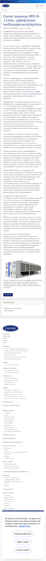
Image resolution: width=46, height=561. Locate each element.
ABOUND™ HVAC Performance (13, 392)
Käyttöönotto (8, 448)
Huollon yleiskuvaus (9, 434)
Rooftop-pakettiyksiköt (11, 378)
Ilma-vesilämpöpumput (11, 370)
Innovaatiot (6, 475)
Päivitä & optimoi (7, 461)
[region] (23, 535)
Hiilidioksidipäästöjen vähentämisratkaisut (16, 471)
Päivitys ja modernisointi (11, 466)
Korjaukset (7, 454)
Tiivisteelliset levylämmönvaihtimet (15, 357)
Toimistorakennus (9, 419)
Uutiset (5, 338)
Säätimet (5, 388)
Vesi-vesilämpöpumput (11, 364)
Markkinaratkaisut (8, 410)
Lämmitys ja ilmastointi (10, 368)
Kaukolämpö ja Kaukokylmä (12, 431)
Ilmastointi (6, 346)
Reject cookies (23, 542)
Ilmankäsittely (7, 376)
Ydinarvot (7, 495)
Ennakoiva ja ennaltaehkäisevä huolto (15, 452)
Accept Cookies (23, 550)
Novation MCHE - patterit (12, 479)
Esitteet (5, 340)
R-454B (6, 486)
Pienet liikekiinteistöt (10, 429)
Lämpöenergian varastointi (12, 359)
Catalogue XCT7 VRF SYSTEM (11, 405)
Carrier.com (6, 334)
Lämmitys (5, 362)
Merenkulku (7, 425)
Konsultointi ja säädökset (12, 468)
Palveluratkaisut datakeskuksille (13, 442)
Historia (6, 503)
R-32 (5, 484)
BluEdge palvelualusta (9, 438)
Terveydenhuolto (9, 417)
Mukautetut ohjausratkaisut (12, 394)
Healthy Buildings (8, 489)
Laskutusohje (9, 499)
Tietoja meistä (8, 497)
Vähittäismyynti (9, 421)
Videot (4, 342)
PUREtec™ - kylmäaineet (11, 477)
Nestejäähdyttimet (10, 355)
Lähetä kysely (8, 311)
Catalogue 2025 (8, 402)
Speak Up (7, 505)
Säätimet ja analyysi (10, 464)
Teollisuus (7, 413)
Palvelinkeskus (8, 423)
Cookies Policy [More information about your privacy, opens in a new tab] (24, 526)
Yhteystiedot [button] (23, 1)
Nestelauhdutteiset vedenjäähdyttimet (16, 350)
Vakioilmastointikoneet (11, 380)
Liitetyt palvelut (9, 458)
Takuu (6, 450)
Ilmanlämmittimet (9, 382)
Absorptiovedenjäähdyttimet (13, 353)
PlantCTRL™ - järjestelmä (11, 390)
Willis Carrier (8, 501)
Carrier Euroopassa (8, 509)
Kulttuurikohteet (9, 427)
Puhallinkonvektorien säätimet (13, 396)
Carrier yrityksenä (8, 493)
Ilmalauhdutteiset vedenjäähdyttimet (15, 348)
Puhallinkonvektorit (10, 384)
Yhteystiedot (6, 336)
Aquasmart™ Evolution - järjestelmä (15, 398)
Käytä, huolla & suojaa (9, 446)
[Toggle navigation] (37, 5)
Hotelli (6, 415)
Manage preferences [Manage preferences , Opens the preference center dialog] (23, 534)
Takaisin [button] (8, 295)
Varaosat (7, 456)
